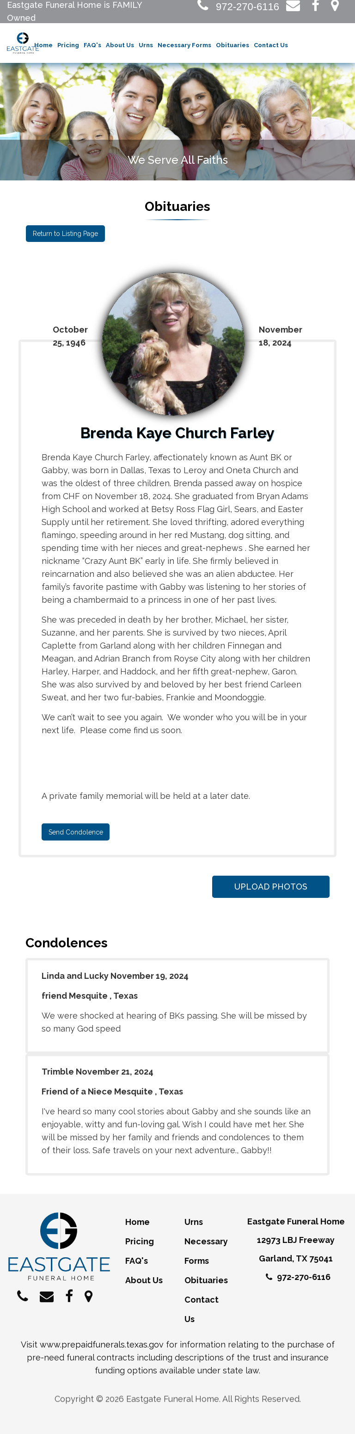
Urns (146, 46)
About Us (120, 46)
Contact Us (271, 46)
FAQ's (92, 46)
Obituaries (232, 46)
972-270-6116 (238, 6)
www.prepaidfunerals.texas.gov (102, 1344)
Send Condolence (76, 832)
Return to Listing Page (65, 235)
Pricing (68, 46)
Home (43, 46)
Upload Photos (269, 886)
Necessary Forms (184, 46)
